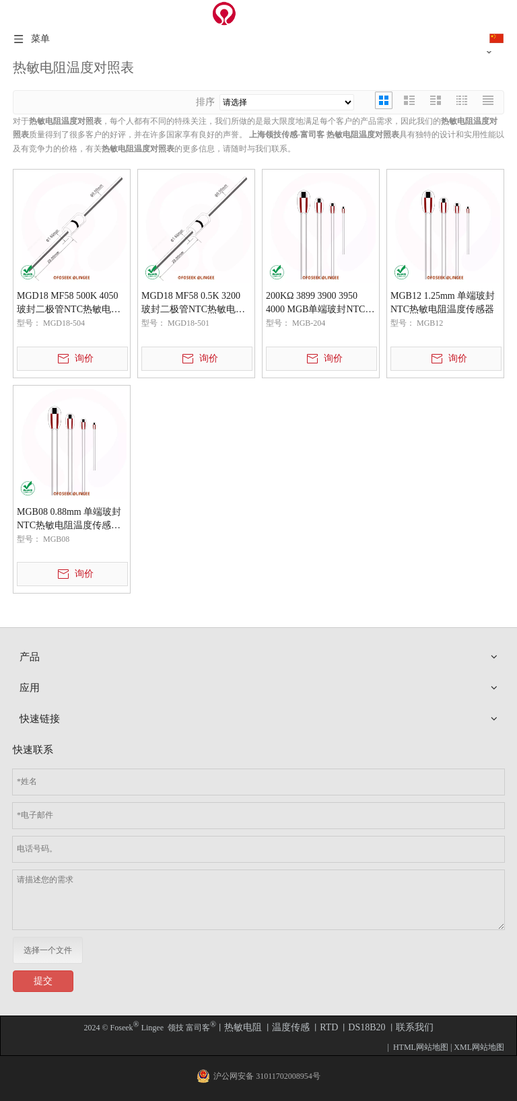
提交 (43, 981)
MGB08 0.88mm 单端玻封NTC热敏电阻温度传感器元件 (69, 519)
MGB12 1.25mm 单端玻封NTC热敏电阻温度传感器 (442, 302)
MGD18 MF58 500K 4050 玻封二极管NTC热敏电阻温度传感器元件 (68, 303)
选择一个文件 (48, 950)
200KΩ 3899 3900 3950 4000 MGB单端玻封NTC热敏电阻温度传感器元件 (320, 303)
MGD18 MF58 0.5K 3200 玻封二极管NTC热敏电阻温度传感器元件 (193, 303)
